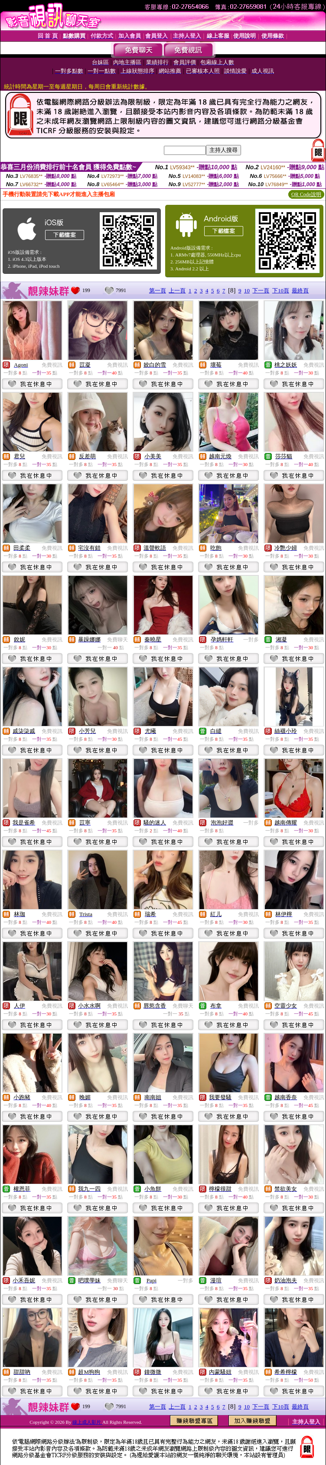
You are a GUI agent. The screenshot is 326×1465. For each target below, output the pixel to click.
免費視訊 (52, 365)
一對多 (251, 640)
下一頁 (260, 290)
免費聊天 (117, 640)
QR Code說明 (306, 194)
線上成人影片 (87, 1422)
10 (247, 290)
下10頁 (280, 290)
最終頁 (300, 290)
